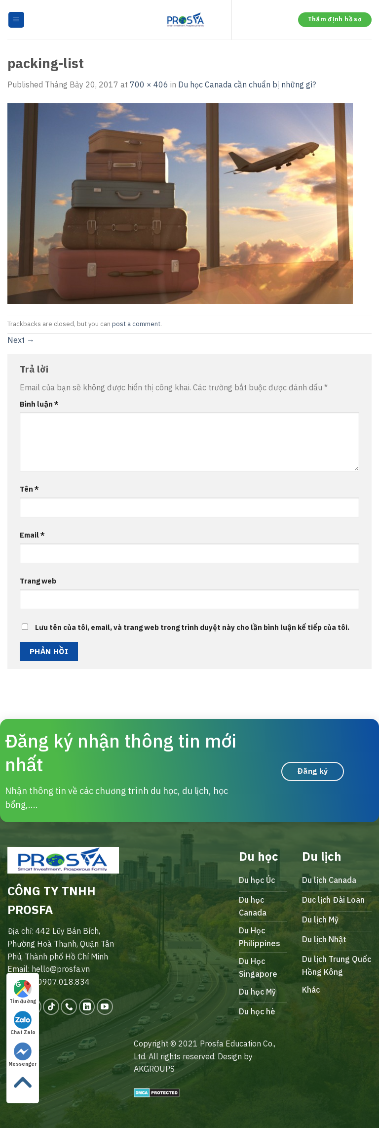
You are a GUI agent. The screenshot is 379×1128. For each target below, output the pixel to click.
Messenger (22, 1055)
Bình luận (39, 404)
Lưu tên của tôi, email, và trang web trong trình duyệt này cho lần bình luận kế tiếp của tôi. (192, 627)
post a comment (136, 324)
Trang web (38, 580)
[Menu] (16, 20)
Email (32, 535)
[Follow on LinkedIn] (87, 1007)
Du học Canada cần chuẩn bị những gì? (247, 84)
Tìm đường (22, 992)
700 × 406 (149, 84)
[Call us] (69, 1007)
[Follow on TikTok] (51, 1007)
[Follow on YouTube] (105, 1007)
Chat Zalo (23, 1023)
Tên (29, 489)
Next (21, 340)
